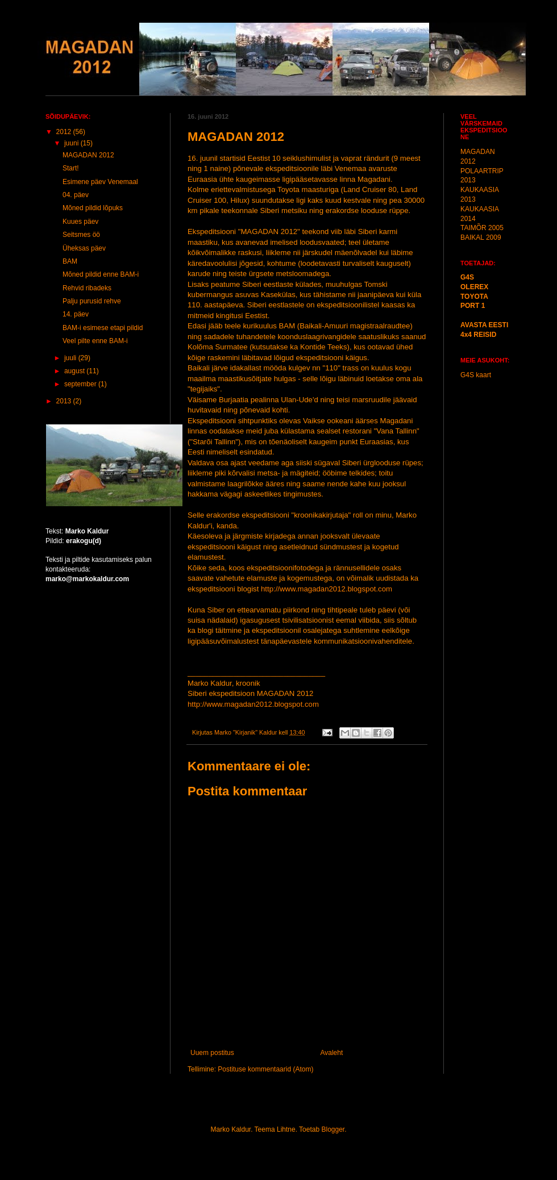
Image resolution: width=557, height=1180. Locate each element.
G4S (467, 277)
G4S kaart (475, 375)
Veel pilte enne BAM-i (95, 341)
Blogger (332, 1129)
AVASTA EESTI (484, 325)
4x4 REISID (478, 335)
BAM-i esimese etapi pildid (103, 328)
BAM (70, 261)
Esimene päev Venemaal (100, 182)
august (75, 371)
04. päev (76, 195)
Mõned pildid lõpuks (93, 208)
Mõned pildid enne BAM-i (101, 274)
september (81, 384)
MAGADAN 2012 (88, 155)
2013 (64, 401)
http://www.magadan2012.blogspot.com (326, 589)
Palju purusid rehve (92, 301)
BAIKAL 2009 (480, 237)
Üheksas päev (84, 248)
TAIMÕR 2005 (482, 228)
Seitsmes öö (81, 235)
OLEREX (474, 287)
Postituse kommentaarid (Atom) (265, 1069)
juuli (71, 358)
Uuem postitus (212, 1053)
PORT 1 (472, 306)
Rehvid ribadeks (87, 288)
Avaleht (331, 1053)
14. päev (76, 314)
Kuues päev (80, 222)
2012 (64, 132)
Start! (71, 168)
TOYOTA (474, 297)
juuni (72, 143)
